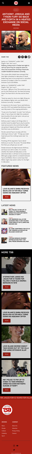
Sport (3, 436)
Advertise (14, 428)
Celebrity (4, 433)
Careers (14, 433)
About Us (14, 425)
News (3, 425)
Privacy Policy (16, 430)
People (3, 428)
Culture (4, 430)
